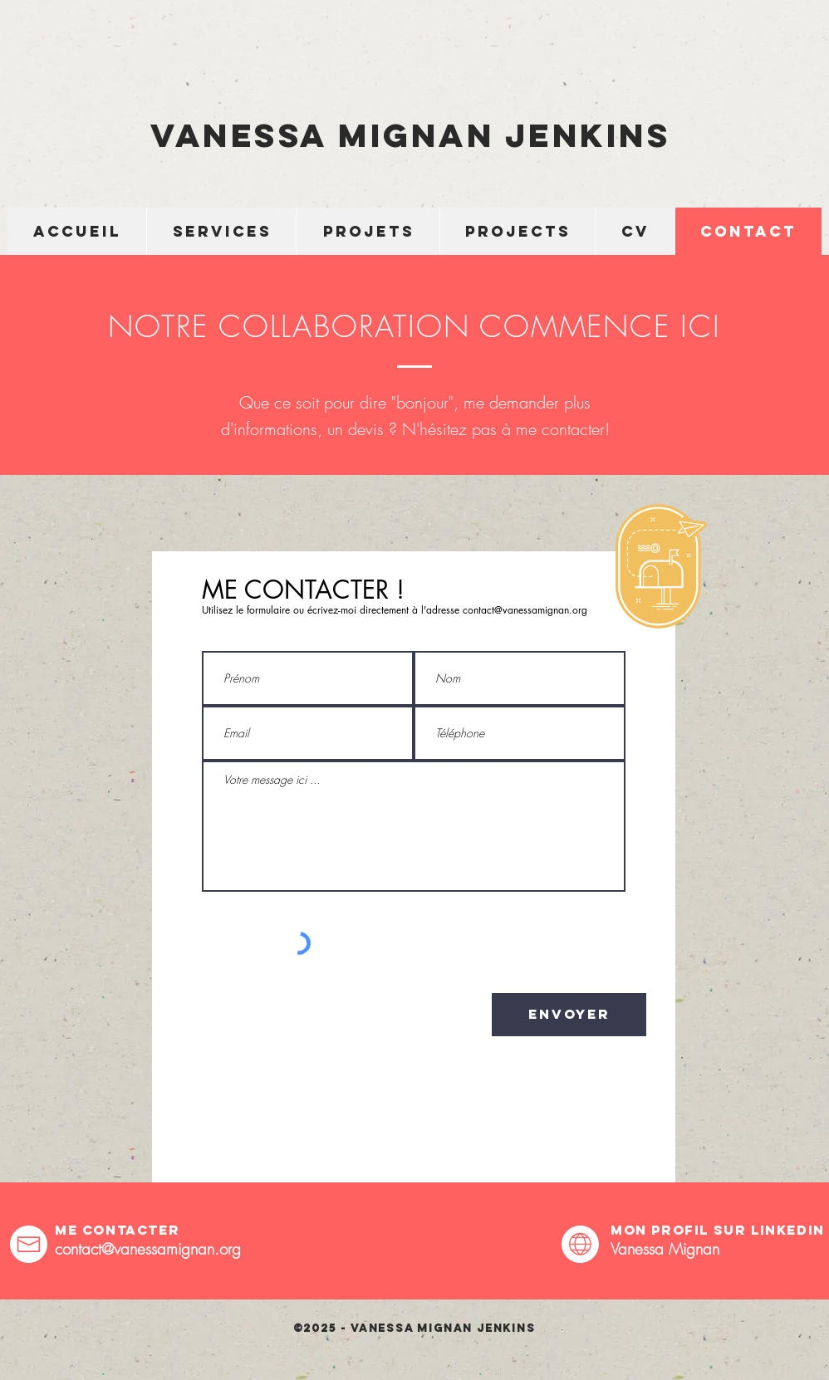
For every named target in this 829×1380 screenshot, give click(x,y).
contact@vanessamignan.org (525, 610)
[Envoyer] (569, 1014)
